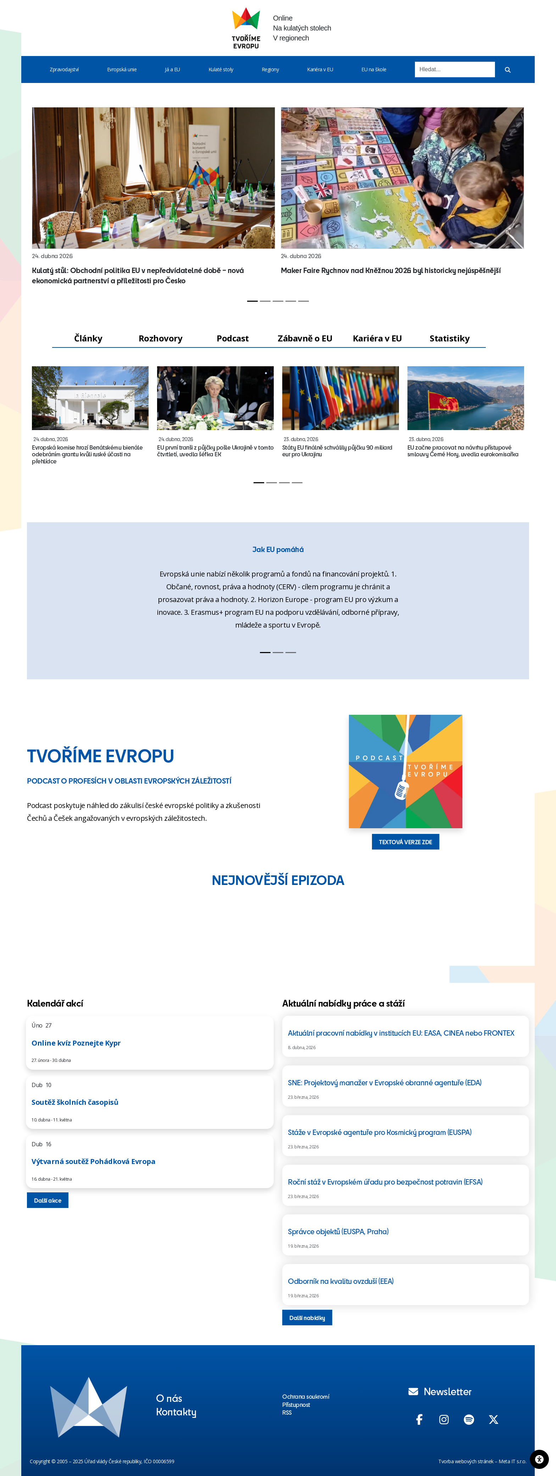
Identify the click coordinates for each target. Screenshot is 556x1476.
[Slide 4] (290, 301)
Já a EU (172, 69)
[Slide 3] (278, 301)
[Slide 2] (265, 301)
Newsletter (440, 1391)
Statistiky (449, 338)
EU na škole (374, 69)
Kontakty (176, 1411)
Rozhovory (161, 338)
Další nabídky (307, 1317)
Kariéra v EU (320, 69)
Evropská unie (122, 69)
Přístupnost (296, 1404)
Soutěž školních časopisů (75, 1102)
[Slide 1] (252, 301)
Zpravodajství (64, 69)
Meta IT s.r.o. (512, 1461)
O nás (169, 1398)
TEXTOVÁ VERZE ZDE (405, 841)
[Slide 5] (303, 301)
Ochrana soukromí (305, 1396)
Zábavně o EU (305, 338)
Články (88, 338)
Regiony (270, 69)
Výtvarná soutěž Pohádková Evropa (93, 1161)
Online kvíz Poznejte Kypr (76, 1043)
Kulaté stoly (220, 69)
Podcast (233, 338)
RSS (287, 1412)
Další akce (47, 1200)
